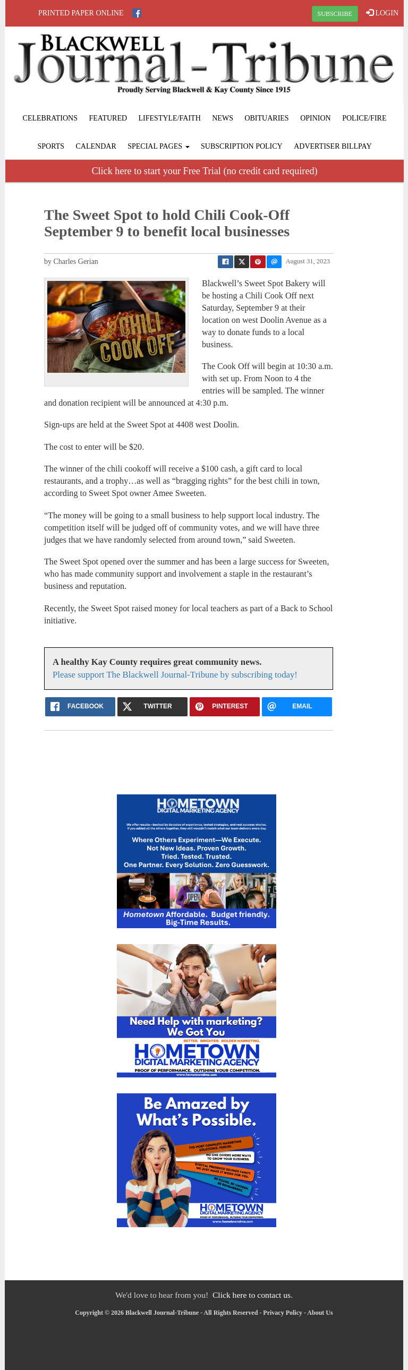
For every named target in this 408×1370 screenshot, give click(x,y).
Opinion (315, 118)
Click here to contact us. (252, 1294)
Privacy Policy (282, 1312)
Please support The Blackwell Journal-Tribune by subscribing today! (175, 675)
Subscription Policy (242, 146)
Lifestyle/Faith (170, 118)
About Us (320, 1312)
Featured (108, 118)
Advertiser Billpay (332, 146)
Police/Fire (364, 118)
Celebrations (50, 118)
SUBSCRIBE (335, 14)
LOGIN (382, 12)
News (222, 118)
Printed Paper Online (81, 13)
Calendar (96, 146)
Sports (50, 146)
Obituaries (266, 118)
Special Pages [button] (158, 146)
